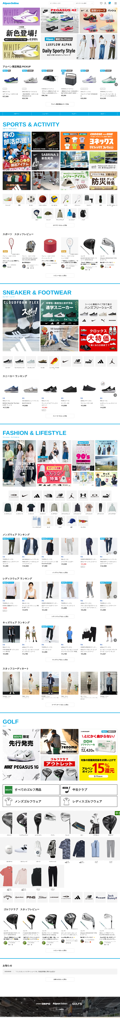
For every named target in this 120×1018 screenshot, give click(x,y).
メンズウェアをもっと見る (60, 572)
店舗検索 (61, 1009)
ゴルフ (102, 114)
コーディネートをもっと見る (60, 704)
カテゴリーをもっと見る (60, 225)
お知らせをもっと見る (60, 979)
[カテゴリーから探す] (84, 3)
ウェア (73, 114)
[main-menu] (115, 3)
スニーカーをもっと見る (60, 416)
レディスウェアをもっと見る (60, 616)
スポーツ (16, 114)
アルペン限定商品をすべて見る (60, 104)
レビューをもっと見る (60, 275)
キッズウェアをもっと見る (60, 659)
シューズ (44, 114)
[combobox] (61, 3)
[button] (116, 84)
